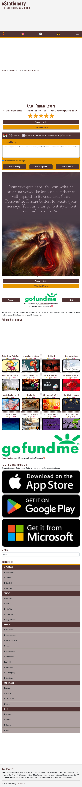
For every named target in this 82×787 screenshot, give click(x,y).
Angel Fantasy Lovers (31, 70)
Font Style (14, 135)
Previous (10, 300)
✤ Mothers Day (9, 651)
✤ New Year (8, 630)
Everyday (12, 70)
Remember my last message (14, 161)
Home (4, 70)
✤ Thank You (8, 614)
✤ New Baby (8, 583)
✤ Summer (7, 693)
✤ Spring (7, 688)
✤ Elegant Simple (10, 620)
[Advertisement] (55, 15)
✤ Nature (7, 725)
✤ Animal (7, 714)
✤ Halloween (8, 667)
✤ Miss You (8, 609)
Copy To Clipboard (41, 166)
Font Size (40, 135)
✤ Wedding (8, 588)
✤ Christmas (8, 678)
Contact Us (21, 783)
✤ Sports (7, 730)
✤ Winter (7, 704)
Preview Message (14, 166)
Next (71, 300)
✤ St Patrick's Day (10, 640)
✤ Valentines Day (10, 635)
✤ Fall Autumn (9, 699)
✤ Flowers (7, 719)
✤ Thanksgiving (9, 673)
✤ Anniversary (9, 572)
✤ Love (6, 604)
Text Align (65, 135)
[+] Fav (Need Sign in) (41, 127)
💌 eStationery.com (44, 277)
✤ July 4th (7, 662)
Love (19, 70)
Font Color (27, 135)
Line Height (53, 135)
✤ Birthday (8, 578)
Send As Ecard (66, 166)
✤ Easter (7, 646)
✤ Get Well (8, 598)
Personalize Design (41, 122)
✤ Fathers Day (9, 656)
